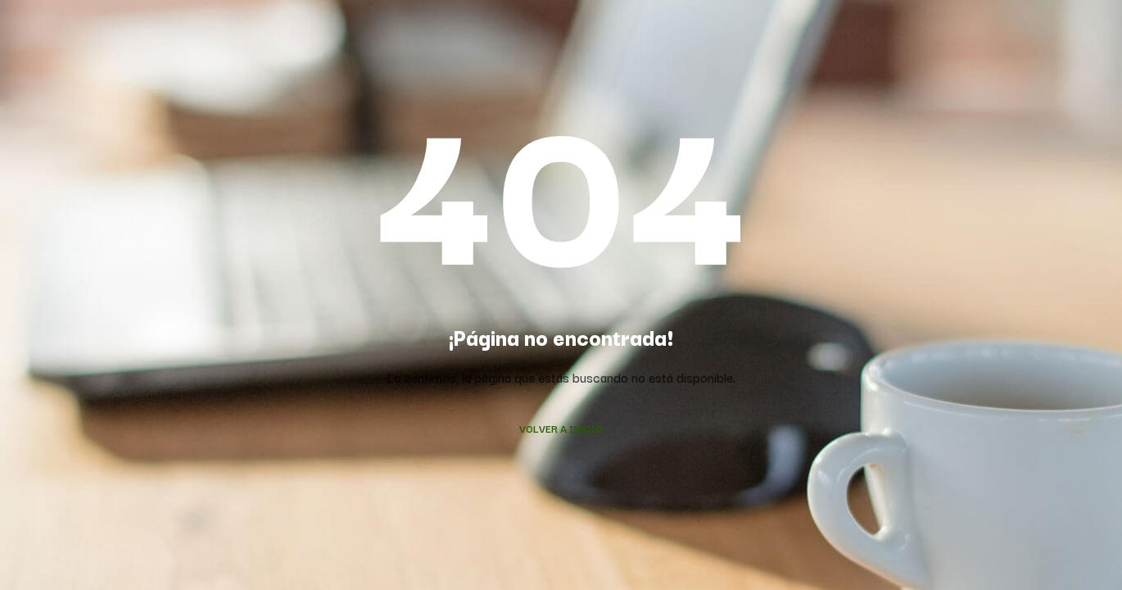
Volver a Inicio (561, 428)
